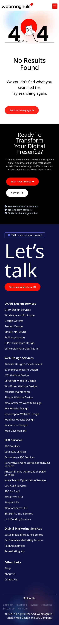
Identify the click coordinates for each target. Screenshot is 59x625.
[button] (54, 6)
